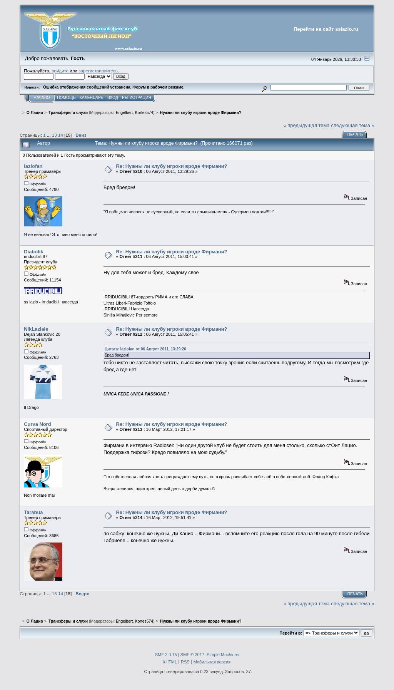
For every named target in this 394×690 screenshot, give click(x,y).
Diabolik (33, 252)
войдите (60, 70)
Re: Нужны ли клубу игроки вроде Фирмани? (171, 166)
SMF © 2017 (192, 654)
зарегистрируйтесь (98, 70)
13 (54, 134)
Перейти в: (290, 633)
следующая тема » (352, 125)
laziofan (33, 166)
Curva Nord (37, 424)
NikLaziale (36, 329)
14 (60, 134)
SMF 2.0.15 (166, 654)
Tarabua (33, 512)
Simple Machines (223, 654)
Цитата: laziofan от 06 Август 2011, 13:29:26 (145, 349)
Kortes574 (144, 113)
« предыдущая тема (307, 125)
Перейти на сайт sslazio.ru (326, 29)
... (49, 134)
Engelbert (124, 113)
